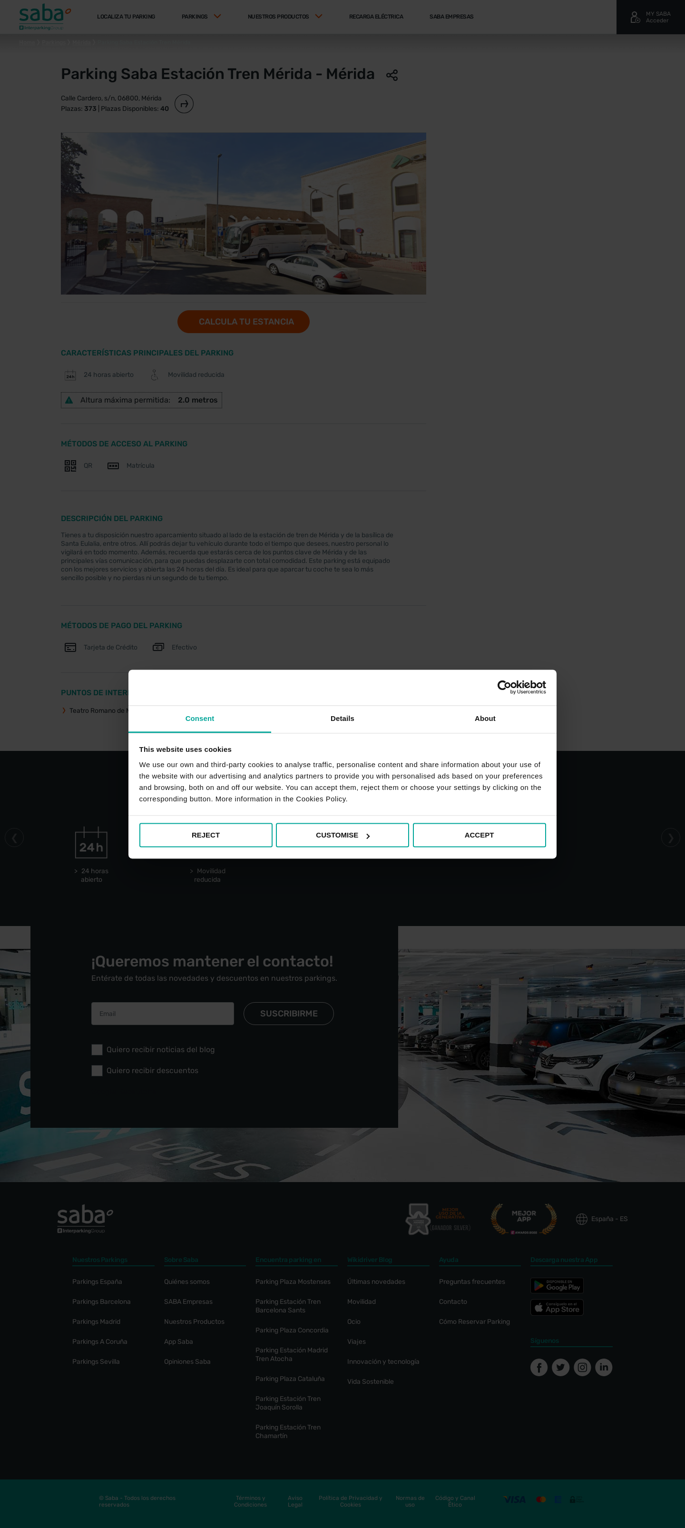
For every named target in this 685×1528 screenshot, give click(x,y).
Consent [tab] (200, 718)
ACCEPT (479, 835)
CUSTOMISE (343, 835)
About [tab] (485, 718)
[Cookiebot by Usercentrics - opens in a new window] (504, 687)
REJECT (206, 835)
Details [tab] (342, 718)
